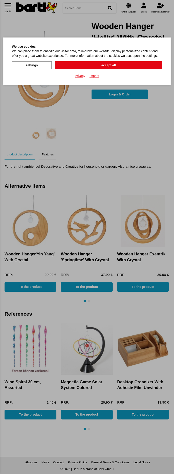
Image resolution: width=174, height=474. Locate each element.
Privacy (80, 75)
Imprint (94, 75)
